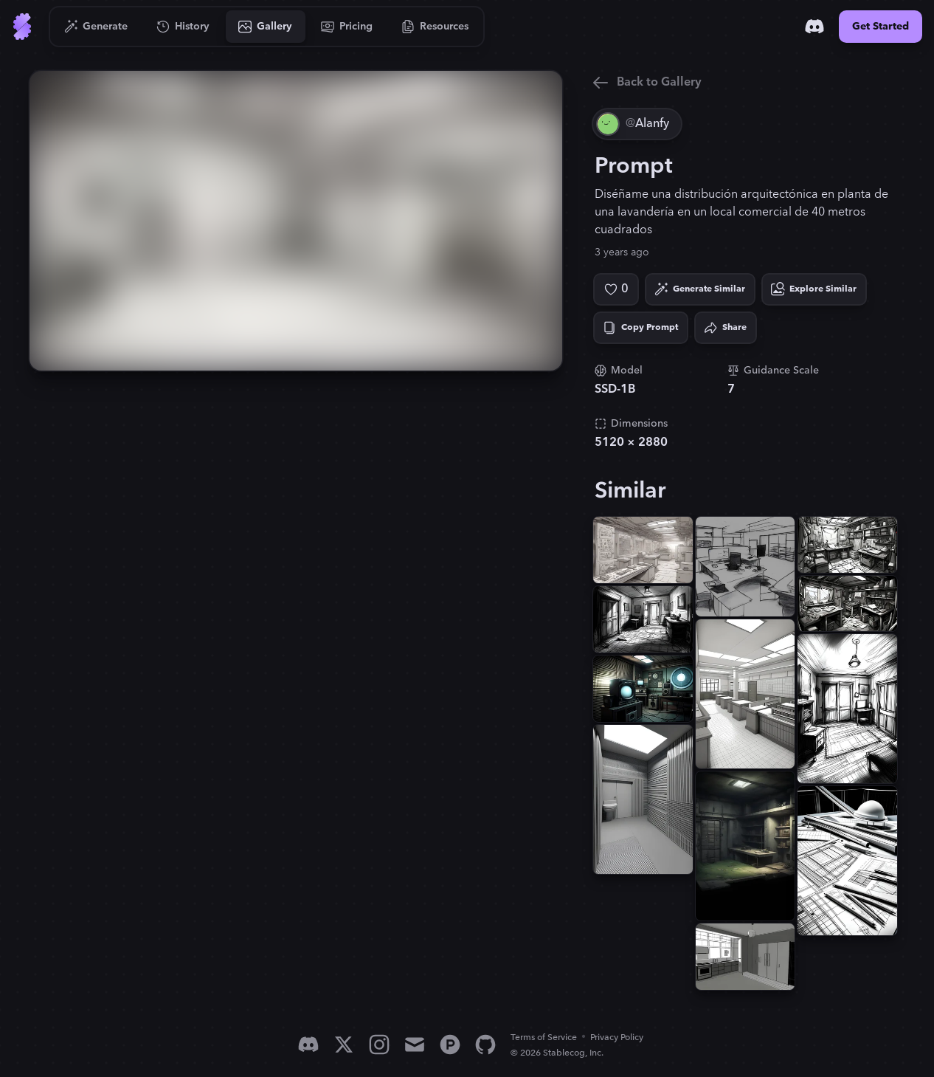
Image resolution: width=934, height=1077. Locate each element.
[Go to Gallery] (265, 26)
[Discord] (814, 26)
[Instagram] (379, 1044)
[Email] (414, 1044)
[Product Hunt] (450, 1044)
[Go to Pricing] (347, 26)
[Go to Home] (22, 26)
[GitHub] (485, 1044)
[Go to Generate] (96, 26)
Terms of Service (544, 1037)
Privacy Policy (616, 1037)
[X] (344, 1044)
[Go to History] (183, 26)
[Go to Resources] (435, 26)
